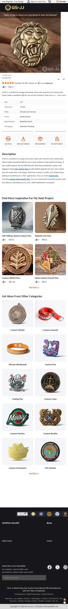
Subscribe (39, 577)
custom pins (53, 181)
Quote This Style (17, 134)
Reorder (62, 1)
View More (61, 95)
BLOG (49, 523)
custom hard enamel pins (20, 184)
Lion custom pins (21, 174)
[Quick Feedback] (64, 602)
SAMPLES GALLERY (10, 523)
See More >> (34, 292)
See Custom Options (50, 134)
